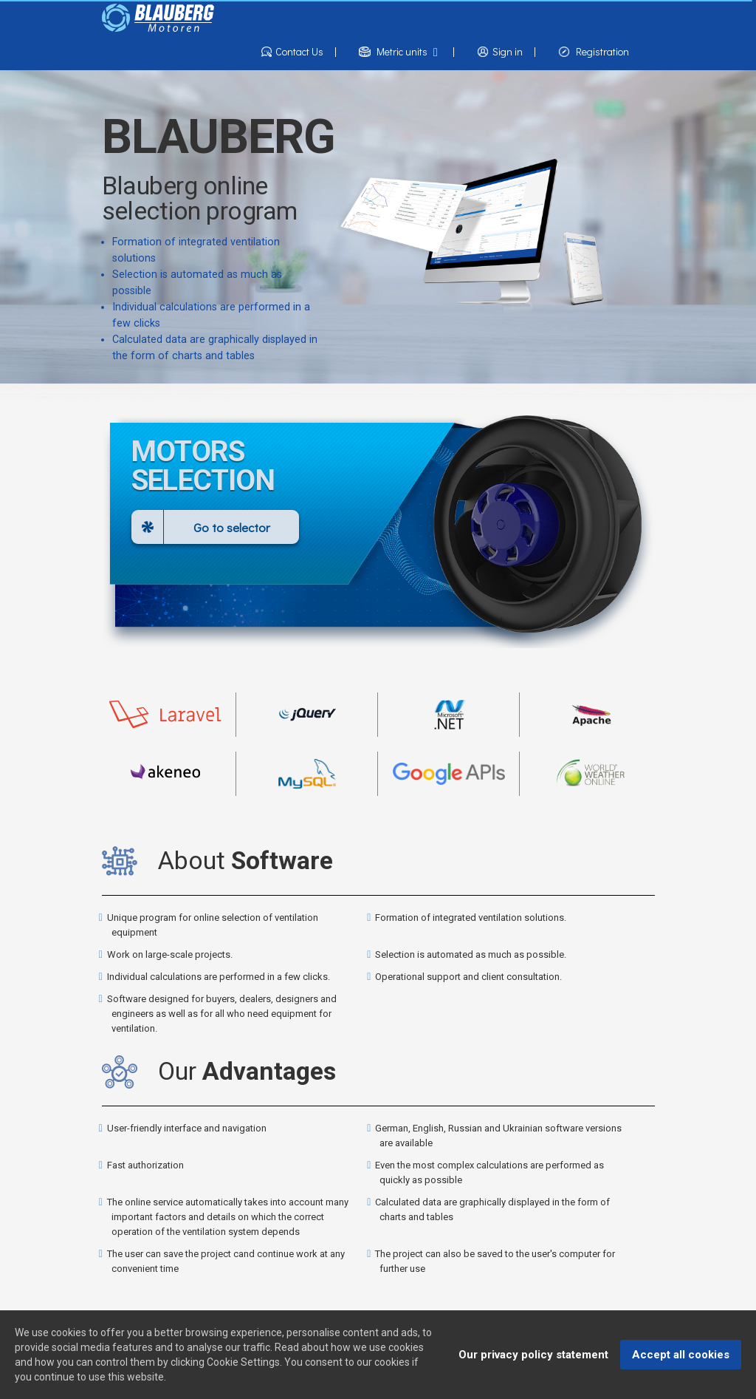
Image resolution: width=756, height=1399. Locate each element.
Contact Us (299, 52)
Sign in (506, 52)
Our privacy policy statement (533, 1354)
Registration (593, 52)
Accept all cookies (680, 1354)
